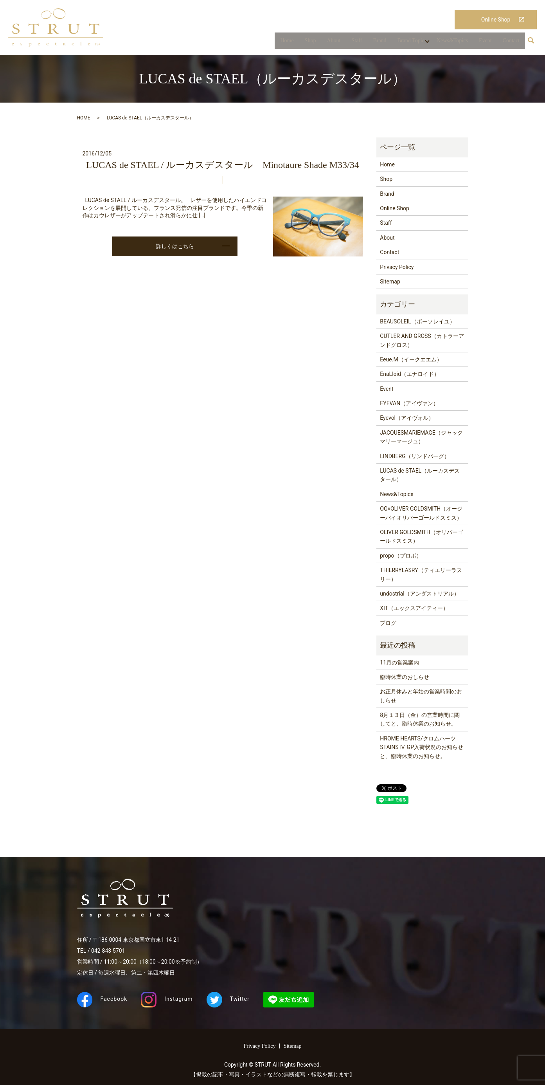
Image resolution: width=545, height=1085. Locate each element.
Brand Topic (409, 42)
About (332, 42)
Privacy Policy (397, 267)
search (531, 43)
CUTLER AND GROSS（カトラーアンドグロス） (422, 340)
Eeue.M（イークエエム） (411, 359)
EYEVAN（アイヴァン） (409, 403)
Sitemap (390, 281)
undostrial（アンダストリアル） (419, 593)
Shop (309, 42)
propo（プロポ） (400, 555)
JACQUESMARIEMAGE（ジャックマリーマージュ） (421, 437)
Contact (511, 42)
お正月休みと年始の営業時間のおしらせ (421, 695)
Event (485, 42)
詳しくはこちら (175, 246)
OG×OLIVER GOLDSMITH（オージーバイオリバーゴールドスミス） (421, 512)
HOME (83, 118)
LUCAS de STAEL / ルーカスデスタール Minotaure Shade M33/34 (222, 165)
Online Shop (496, 19)
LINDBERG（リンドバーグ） (414, 456)
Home (285, 42)
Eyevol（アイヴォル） (407, 418)
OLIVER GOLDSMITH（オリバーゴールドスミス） (421, 536)
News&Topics (452, 42)
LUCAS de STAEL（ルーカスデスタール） (420, 475)
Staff (355, 42)
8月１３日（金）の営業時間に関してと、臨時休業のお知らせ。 (420, 719)
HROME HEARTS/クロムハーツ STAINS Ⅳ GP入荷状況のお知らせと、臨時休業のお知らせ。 (421, 747)
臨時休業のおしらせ (404, 677)
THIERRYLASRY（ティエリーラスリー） (421, 574)
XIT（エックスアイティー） (414, 608)
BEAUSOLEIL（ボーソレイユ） (417, 321)
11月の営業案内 (399, 662)
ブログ (388, 623)
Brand (378, 42)
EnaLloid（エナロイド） (409, 374)
